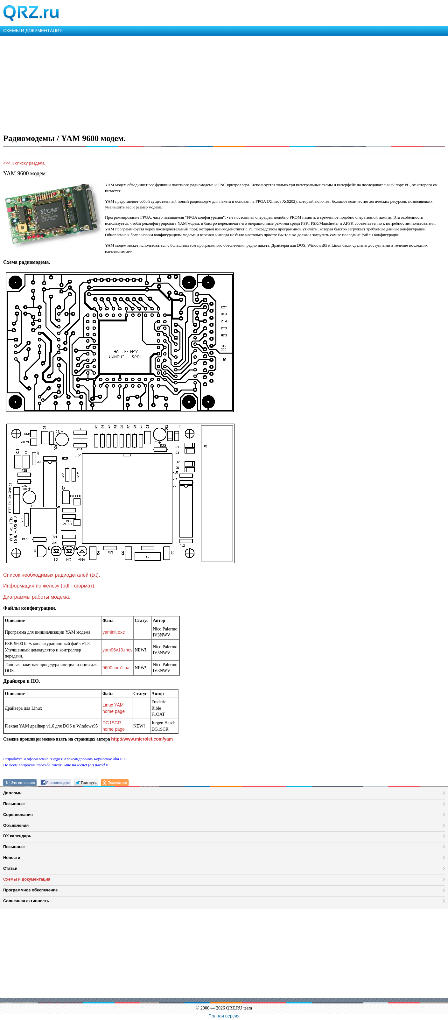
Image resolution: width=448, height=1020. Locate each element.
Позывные (14, 803)
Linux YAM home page (113, 708)
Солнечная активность (26, 900)
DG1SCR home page (113, 726)
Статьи (10, 868)
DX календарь (17, 836)
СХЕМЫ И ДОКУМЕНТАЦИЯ (33, 30)
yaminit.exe (113, 632)
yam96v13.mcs (117, 649)
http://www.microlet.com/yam (142, 739)
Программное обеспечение (30, 890)
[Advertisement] (191, 83)
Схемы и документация (26, 879)
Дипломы (13, 793)
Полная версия (224, 1015)
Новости (11, 857)
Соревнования (18, 814)
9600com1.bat (116, 667)
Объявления (16, 825)
